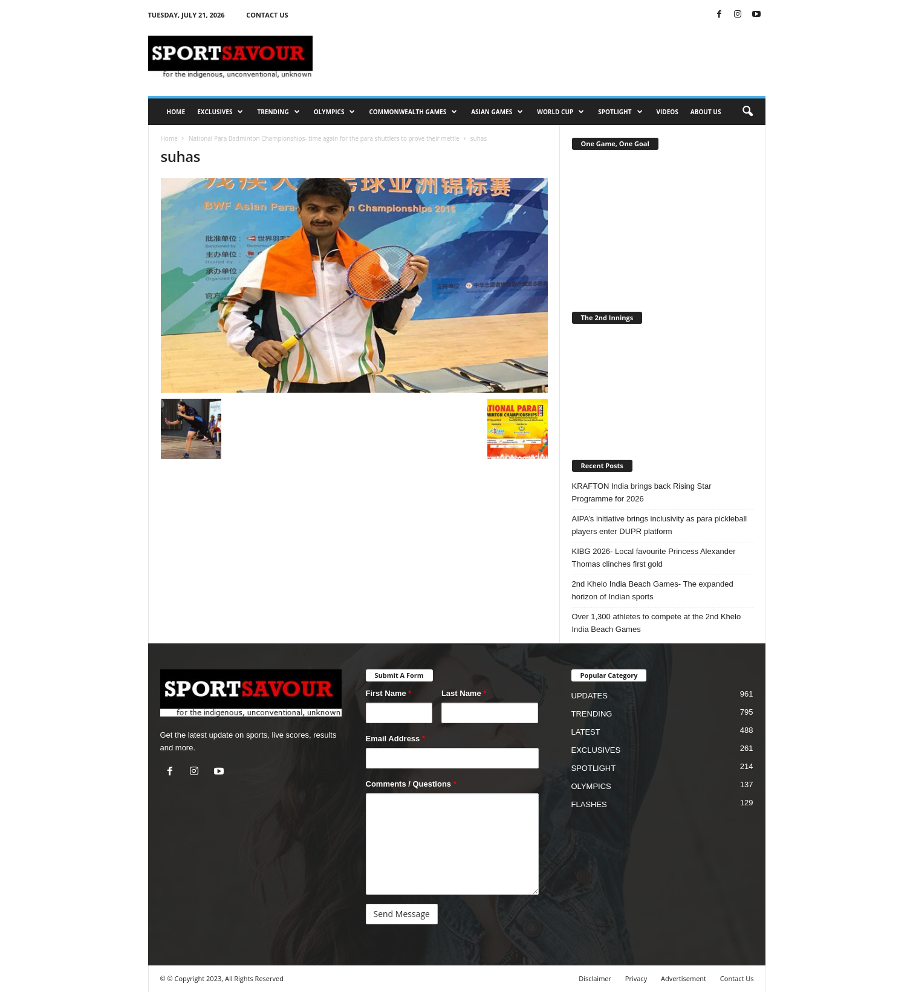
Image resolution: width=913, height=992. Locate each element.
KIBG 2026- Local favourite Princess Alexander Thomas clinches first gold (654, 557)
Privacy (636, 978)
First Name (389, 693)
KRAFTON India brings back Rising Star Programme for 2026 (642, 492)
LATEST (585, 731)
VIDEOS (667, 112)
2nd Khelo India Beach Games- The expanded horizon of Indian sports (652, 590)
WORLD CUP (560, 111)
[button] (747, 111)
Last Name (463, 693)
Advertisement (683, 978)
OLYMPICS (335, 111)
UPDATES (589, 695)
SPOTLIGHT (620, 111)
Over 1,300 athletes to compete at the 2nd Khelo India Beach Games (656, 623)
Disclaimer (595, 978)
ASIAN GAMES (497, 111)
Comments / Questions (411, 783)
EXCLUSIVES (220, 111)
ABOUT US (705, 112)
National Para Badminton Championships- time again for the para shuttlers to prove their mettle (324, 138)
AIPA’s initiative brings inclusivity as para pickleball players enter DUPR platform (659, 525)
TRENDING (278, 111)
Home (169, 138)
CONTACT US (267, 14)
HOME (176, 112)
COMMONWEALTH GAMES (413, 111)
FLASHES (589, 804)
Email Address (396, 738)
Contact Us (737, 978)
